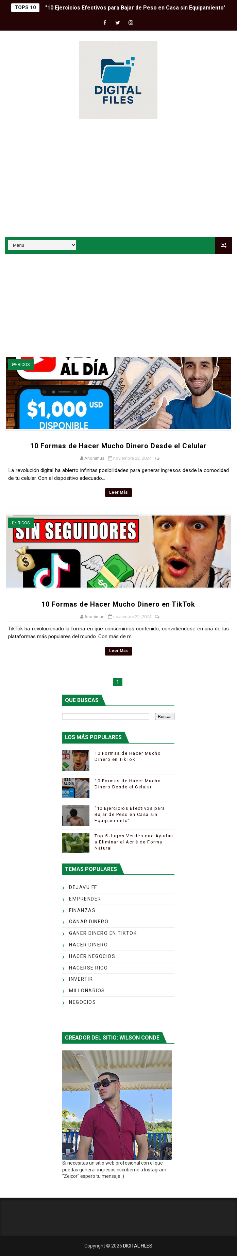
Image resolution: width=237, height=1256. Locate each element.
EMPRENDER (85, 899)
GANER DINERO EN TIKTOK (103, 933)
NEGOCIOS (82, 1002)
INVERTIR (81, 979)
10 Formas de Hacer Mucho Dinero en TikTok (118, 604)
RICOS (24, 364)
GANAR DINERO (88, 921)
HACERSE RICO (88, 968)
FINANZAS (82, 910)
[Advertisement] (118, 179)
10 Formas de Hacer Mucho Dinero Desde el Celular (118, 446)
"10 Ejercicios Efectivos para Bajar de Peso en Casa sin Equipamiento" (135, 7)
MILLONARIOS (87, 990)
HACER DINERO (88, 944)
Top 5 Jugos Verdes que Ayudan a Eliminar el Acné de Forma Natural (134, 842)
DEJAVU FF (83, 887)
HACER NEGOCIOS (92, 956)
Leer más (118, 492)
